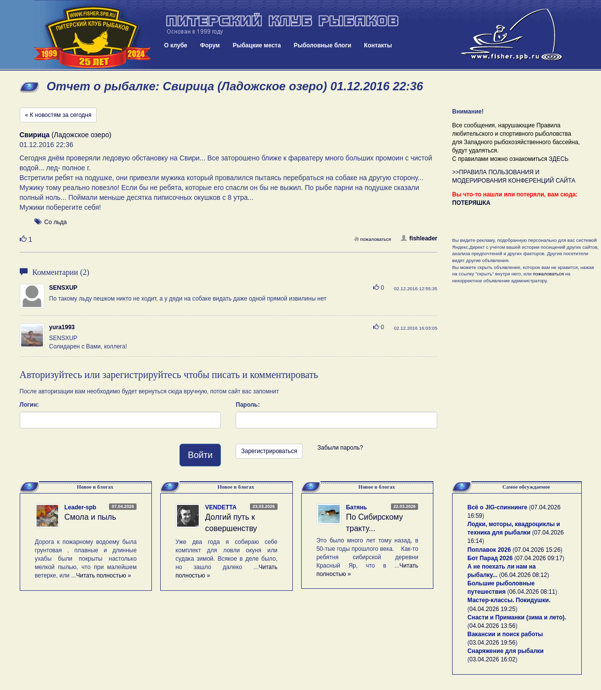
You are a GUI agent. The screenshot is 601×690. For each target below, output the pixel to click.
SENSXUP (63, 287)
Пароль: (248, 404)
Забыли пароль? (340, 447)
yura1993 (62, 327)
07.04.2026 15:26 (537, 549)
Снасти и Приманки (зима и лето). (516, 617)
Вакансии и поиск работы (505, 634)
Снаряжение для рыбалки (505, 651)
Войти (200, 455)
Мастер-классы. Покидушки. (509, 600)
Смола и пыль (90, 517)
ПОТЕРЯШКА (471, 202)
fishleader (419, 238)
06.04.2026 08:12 (524, 575)
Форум (210, 45)
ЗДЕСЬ (558, 158)
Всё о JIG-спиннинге (497, 507)
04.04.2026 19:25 (492, 609)
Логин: (29, 404)
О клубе (175, 45)
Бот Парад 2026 (490, 558)
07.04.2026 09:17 (539, 558)
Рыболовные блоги (323, 45)
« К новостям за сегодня (58, 115)
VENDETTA (221, 507)
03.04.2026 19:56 (492, 642)
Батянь (356, 507)
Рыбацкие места (257, 45)
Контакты (378, 45)
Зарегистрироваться (269, 451)
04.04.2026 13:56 (492, 625)
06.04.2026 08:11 (532, 591)
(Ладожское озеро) (65, 135)
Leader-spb (81, 507)
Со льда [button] (55, 222)
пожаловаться (372, 239)
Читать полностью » (103, 575)
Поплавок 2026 (489, 549)
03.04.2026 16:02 (492, 659)
